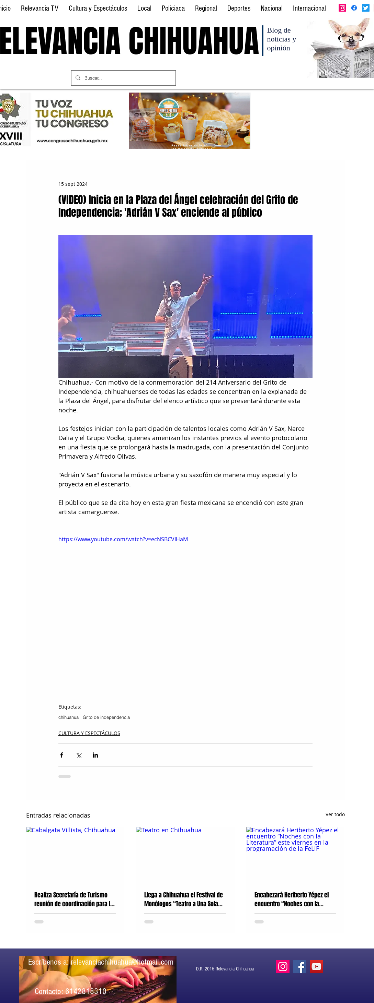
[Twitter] (366, 8)
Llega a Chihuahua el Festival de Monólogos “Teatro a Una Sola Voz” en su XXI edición (183, 899)
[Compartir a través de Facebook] (61, 755)
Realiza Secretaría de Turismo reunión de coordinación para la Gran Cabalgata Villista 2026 (73, 899)
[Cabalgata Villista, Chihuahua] (75, 854)
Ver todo (335, 814)
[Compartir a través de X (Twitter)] (78, 755)
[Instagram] (342, 8)
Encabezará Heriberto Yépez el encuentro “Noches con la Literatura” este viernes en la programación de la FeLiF (291, 899)
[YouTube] (316, 966)
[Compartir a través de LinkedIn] (95, 755)
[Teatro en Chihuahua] (185, 854)
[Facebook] (354, 8)
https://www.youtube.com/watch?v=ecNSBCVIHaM (123, 539)
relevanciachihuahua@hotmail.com (122, 962)
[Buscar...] (122, 78)
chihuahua (68, 717)
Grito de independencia (106, 717)
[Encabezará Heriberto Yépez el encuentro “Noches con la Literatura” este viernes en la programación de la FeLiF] (295, 854)
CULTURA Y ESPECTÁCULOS (89, 733)
